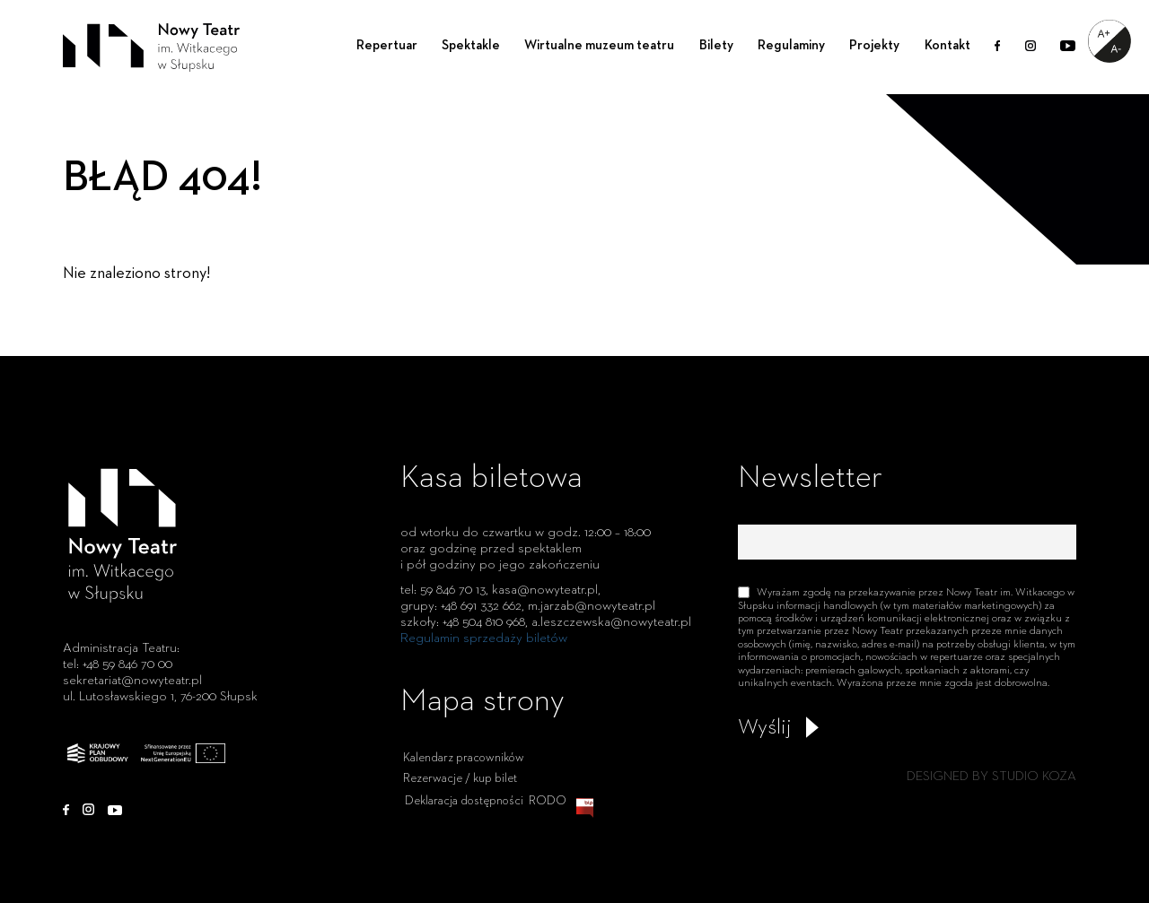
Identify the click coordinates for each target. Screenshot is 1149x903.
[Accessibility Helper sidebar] (1109, 41)
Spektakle (471, 45)
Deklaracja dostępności (464, 817)
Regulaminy (791, 45)
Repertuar (386, 45)
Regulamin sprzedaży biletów (483, 638)
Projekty (874, 45)
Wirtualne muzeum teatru (599, 45)
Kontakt (947, 45)
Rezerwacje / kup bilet (460, 794)
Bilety (716, 45)
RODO (547, 817)
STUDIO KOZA (1034, 776)
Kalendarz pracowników (463, 774)
